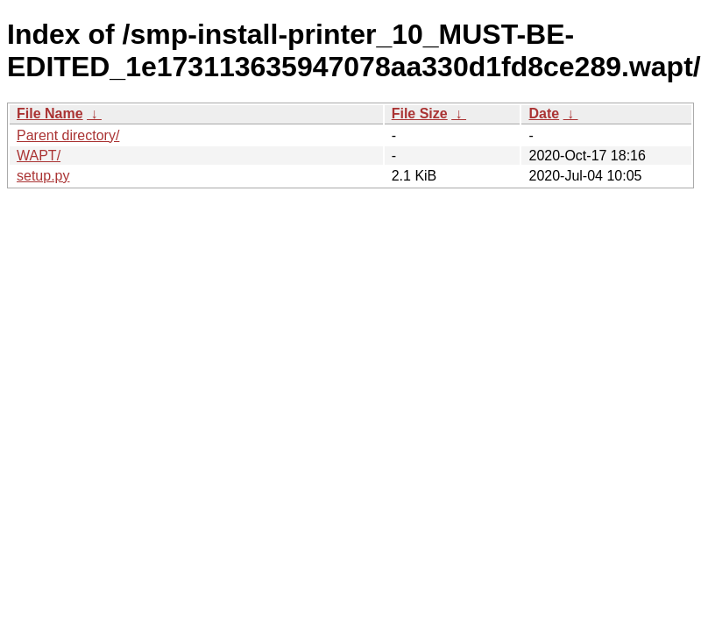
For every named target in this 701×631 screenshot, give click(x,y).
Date (543, 113)
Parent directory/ (68, 135)
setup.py (43, 175)
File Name (50, 113)
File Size (420, 113)
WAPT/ (38, 155)
